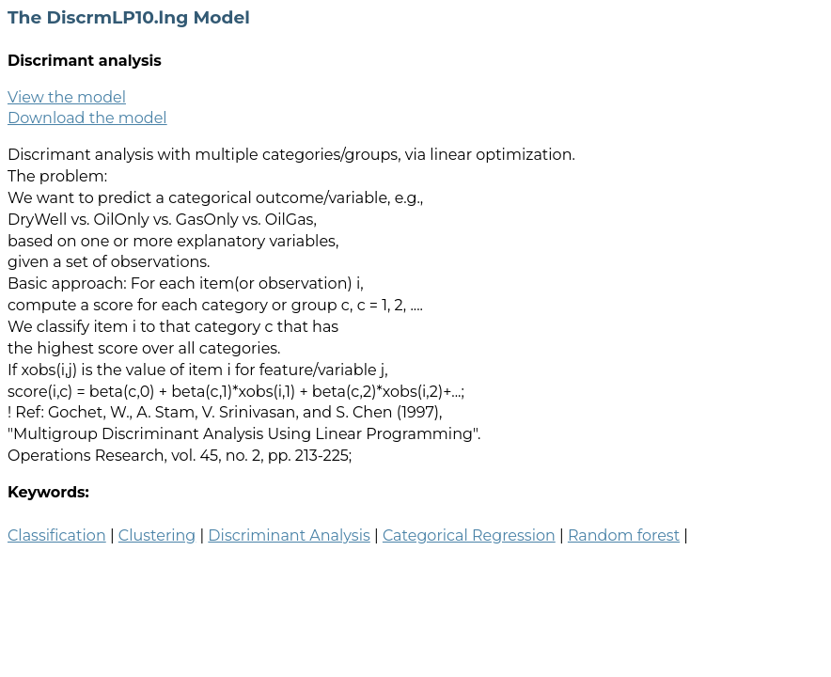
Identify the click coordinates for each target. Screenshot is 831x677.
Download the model (87, 118)
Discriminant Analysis (288, 535)
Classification (57, 535)
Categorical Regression (469, 535)
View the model (67, 97)
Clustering (157, 535)
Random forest (624, 535)
